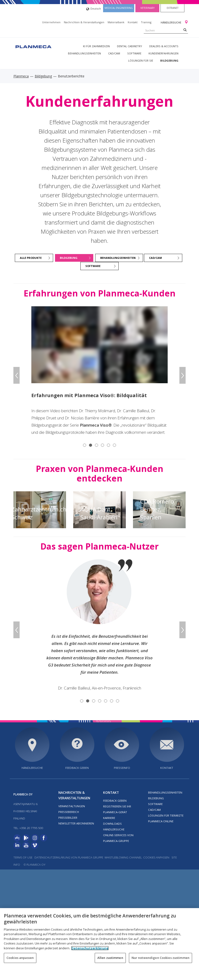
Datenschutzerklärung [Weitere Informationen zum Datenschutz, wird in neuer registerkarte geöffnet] (90, 948)
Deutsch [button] (93, 9)
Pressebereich (68, 812)
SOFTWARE (92, 266)
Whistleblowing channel (124, 857)
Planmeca (21, 76)
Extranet (172, 8)
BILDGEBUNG (68, 258)
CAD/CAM (114, 53)
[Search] (185, 29)
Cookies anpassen (156, 857)
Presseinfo (122, 768)
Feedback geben (77, 768)
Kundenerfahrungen (163, 53)
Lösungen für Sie (140, 60)
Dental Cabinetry (129, 46)
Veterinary (147, 8)
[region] (99, 938)
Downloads (112, 823)
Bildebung (156, 798)
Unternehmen (51, 22)
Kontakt (133, 22)
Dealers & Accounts (163, 46)
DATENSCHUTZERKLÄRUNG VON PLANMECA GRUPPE (68, 857)
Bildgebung (169, 60)
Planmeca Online (160, 821)
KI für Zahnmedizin (96, 46)
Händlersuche (171, 22)
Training (146, 22)
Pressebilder (67, 817)
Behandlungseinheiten (84, 53)
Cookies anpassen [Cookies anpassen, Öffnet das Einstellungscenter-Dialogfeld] (20, 958)
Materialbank (116, 22)
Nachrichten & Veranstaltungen (84, 22)
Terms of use (22, 857)
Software (134, 53)
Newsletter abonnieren (76, 823)
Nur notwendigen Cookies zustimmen (160, 958)
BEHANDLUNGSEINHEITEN (118, 258)
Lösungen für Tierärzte (165, 815)
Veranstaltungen (71, 806)
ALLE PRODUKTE (31, 258)
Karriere (109, 818)
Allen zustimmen (110, 958)
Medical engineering (119, 8)
